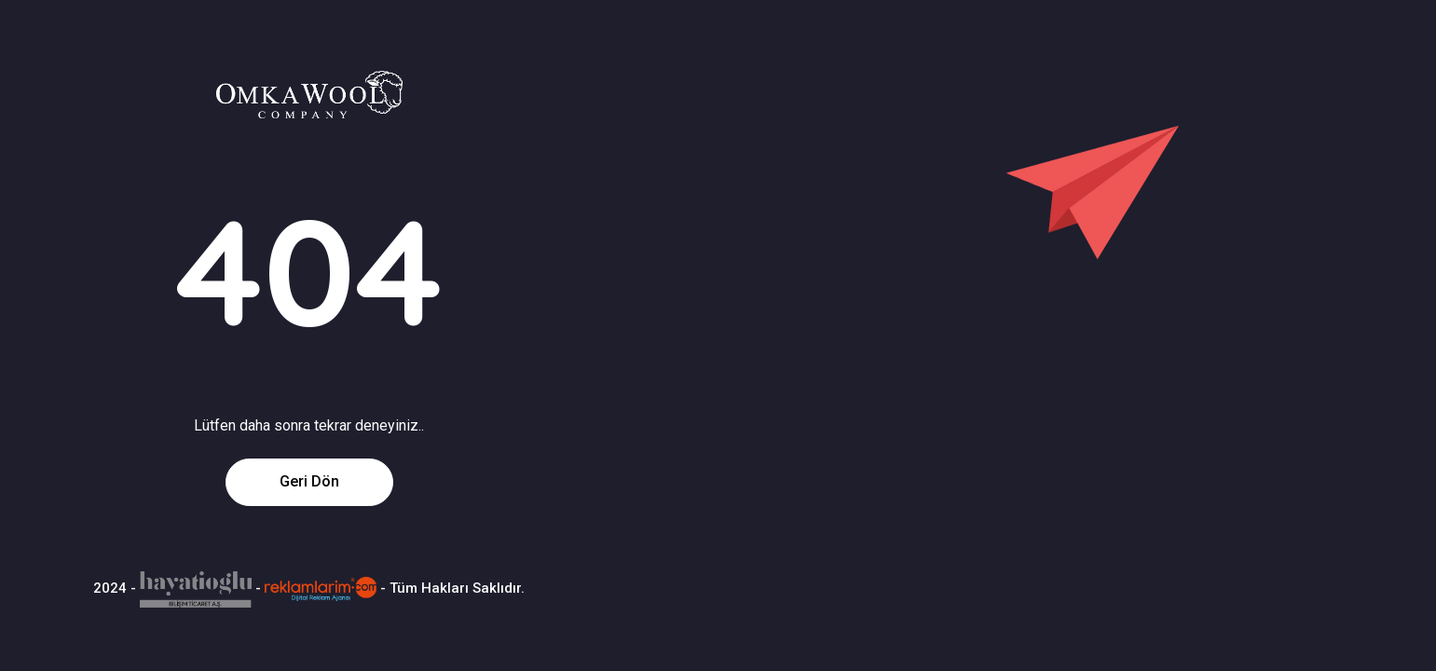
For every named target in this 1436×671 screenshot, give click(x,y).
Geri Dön (309, 481)
